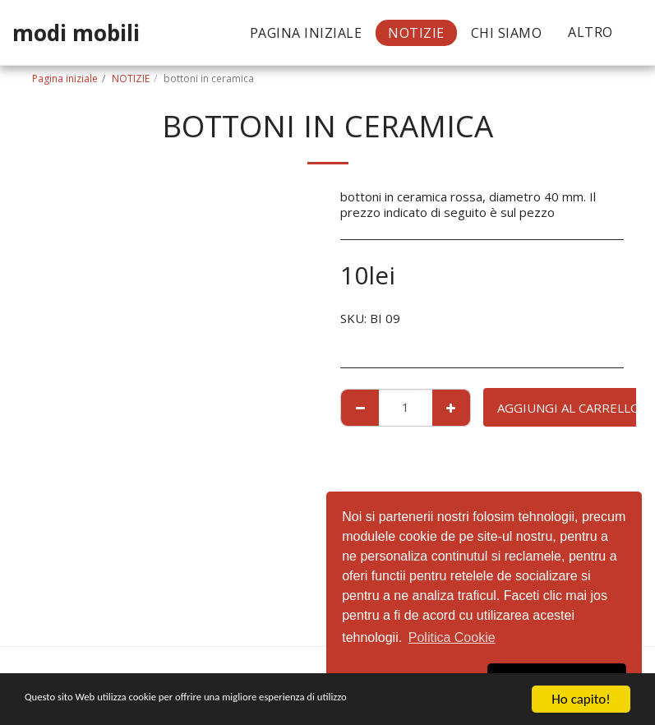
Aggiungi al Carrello (568, 407)
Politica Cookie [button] (452, 637)
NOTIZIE (131, 78)
